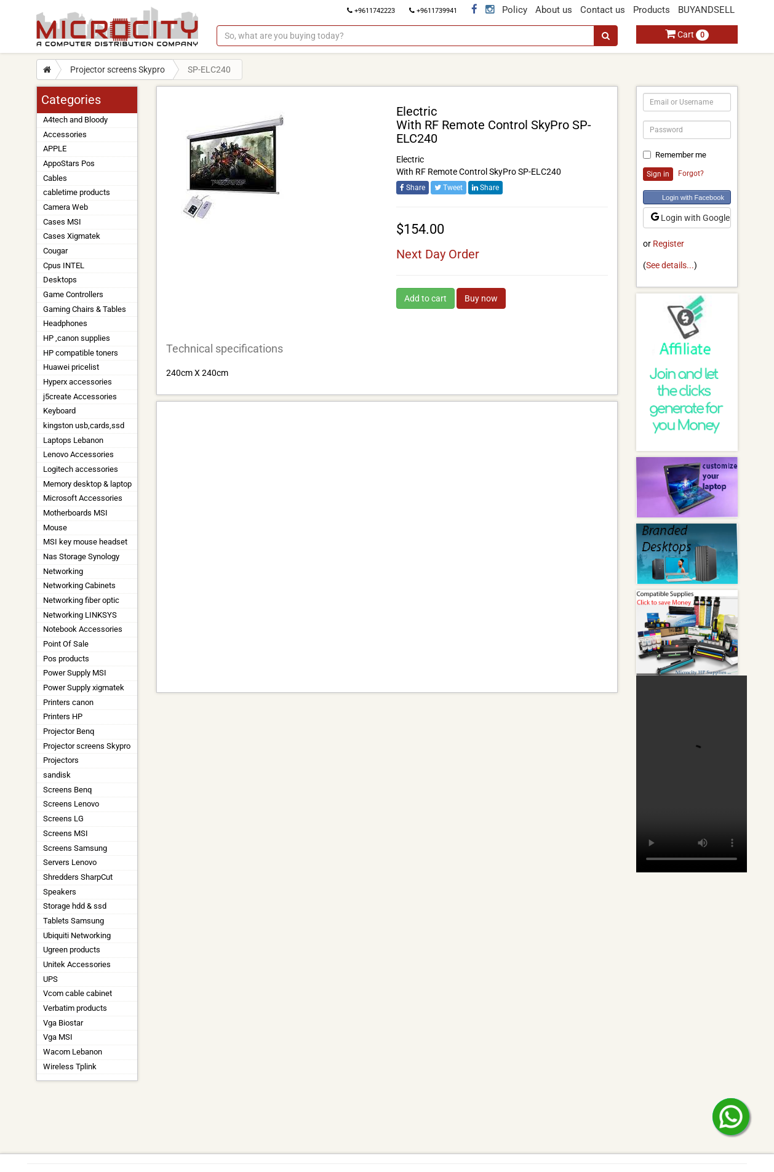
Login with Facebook (693, 197)
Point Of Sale (66, 643)
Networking (63, 571)
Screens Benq (67, 789)
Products (651, 9)
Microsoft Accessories (82, 498)
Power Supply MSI (74, 672)
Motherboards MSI (75, 512)
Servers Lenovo (70, 862)
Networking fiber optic (81, 600)
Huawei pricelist (71, 367)
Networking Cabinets (79, 585)
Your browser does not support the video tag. (691, 774)
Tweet (448, 187)
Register (668, 244)
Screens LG (63, 818)
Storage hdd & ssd (74, 906)
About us (553, 9)
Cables (55, 178)
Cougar (55, 250)
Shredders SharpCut (78, 877)
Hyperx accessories (77, 381)
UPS (50, 979)
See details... (670, 265)
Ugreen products (71, 949)
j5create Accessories (80, 396)
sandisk (57, 774)
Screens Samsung (75, 848)
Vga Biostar (63, 1022)
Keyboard (59, 410)
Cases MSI (62, 221)
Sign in (658, 174)
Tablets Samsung (73, 920)
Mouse (55, 527)
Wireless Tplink (70, 1066)
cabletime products (76, 192)
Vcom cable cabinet (77, 993)
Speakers (59, 891)
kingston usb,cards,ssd (83, 425)
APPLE (54, 148)
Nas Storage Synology (81, 556)
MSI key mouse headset (85, 541)
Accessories (65, 134)
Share (412, 187)
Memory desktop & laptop (87, 483)
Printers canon (68, 702)
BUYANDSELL (706, 9)
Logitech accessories (80, 469)
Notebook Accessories (82, 629)
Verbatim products (75, 1008)
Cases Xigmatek (71, 236)
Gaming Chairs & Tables (84, 309)
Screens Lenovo (71, 803)
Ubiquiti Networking (77, 935)
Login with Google (690, 218)
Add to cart (425, 298)
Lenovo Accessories (78, 454)
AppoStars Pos (69, 163)
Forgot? (691, 173)
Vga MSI (58, 1037)
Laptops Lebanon (73, 440)
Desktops (60, 279)
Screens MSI (65, 833)
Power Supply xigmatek (83, 687)
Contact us (602, 9)
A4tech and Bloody (75, 119)
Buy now (481, 298)
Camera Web (65, 207)
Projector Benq (68, 731)
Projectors (61, 760)
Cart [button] (687, 34)
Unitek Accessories (77, 964)
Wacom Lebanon (72, 1051)
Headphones (65, 323)
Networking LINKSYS (80, 615)
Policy (514, 9)
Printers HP (62, 716)
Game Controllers (73, 294)
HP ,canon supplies (76, 338)
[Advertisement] (387, 547)
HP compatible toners (80, 352)
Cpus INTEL (63, 265)
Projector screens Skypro (117, 69)
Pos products (66, 658)
